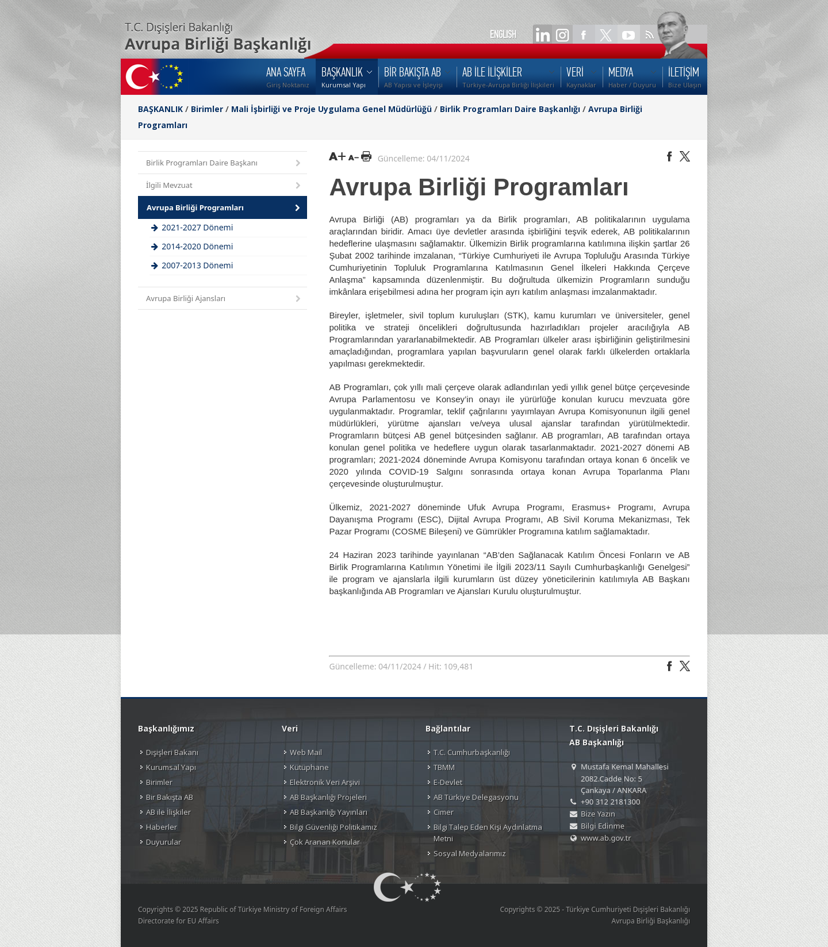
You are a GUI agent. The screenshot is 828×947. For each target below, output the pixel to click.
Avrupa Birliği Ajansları (224, 299)
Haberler (161, 827)
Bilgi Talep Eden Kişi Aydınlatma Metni (488, 833)
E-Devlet (448, 782)
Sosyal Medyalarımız (470, 853)
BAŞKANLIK (160, 108)
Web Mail (306, 752)
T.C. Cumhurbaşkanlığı (472, 752)
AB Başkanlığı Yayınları (328, 812)
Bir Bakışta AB (169, 797)
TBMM (444, 767)
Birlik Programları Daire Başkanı (224, 163)
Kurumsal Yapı (171, 767)
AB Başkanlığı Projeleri (328, 797)
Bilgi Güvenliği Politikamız (333, 827)
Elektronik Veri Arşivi (325, 782)
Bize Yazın (598, 814)
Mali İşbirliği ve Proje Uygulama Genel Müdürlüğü (331, 108)
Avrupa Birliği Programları (224, 208)
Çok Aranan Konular (325, 842)
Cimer (444, 812)
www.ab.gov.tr (606, 838)
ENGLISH (503, 34)
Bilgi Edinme (602, 826)
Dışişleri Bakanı (172, 752)
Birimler (207, 108)
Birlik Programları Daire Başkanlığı (510, 108)
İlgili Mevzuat (224, 186)
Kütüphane (309, 767)
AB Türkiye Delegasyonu (476, 797)
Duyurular (163, 842)
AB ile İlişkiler (168, 812)
